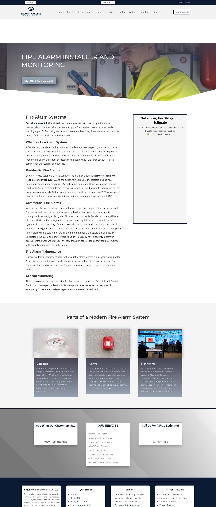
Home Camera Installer (126, 488)
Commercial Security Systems (100, 431)
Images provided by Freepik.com (175, 484)
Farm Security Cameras (97, 426)
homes (98, 151)
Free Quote (30, 2)
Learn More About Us (80, 481)
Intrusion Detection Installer (129, 481)
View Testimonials (55, 417)
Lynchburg (46, 156)
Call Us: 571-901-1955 (39, 57)
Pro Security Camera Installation (101, 435)
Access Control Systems (98, 410)
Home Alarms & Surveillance (100, 414)
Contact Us (75, 474)
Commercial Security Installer (129, 470)
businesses (79, 188)
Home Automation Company (100, 418)
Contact (122, 12)
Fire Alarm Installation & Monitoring (103, 439)
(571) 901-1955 (108, 2)
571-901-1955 (160, 417)
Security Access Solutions (40, 99)
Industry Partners (148, 12)
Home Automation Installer (128, 491)
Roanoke (31, 156)
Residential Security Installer (129, 484)
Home (61, 12)
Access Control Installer (126, 477)
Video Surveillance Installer (128, 474)
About (132, 12)
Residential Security (80, 488)
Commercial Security (78, 12)
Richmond (110, 151)
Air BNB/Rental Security (98, 422)
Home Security (104, 12)
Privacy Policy (166, 481)
